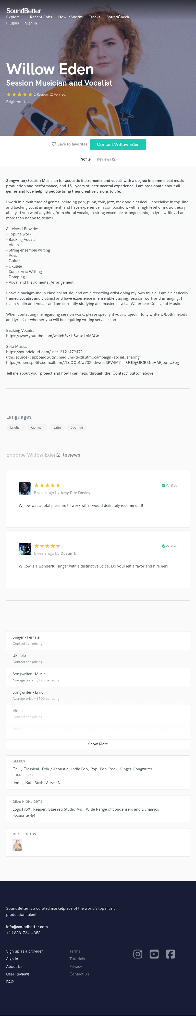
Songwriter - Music (29, 674)
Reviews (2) (106, 159)
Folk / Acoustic (55, 769)
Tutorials (77, 959)
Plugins (12, 23)
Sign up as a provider (24, 951)
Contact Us (79, 974)
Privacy (75, 967)
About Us (14, 967)
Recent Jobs (41, 17)
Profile (85, 159)
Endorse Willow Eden (31, 455)
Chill (17, 769)
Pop (94, 769)
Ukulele (19, 656)
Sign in (31, 23)
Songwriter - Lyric (28, 692)
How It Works (70, 17)
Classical (31, 769)
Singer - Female (26, 637)
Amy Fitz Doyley (75, 493)
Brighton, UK (17, 102)
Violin (18, 711)
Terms (74, 951)
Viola (17, 729)
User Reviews (18, 974)
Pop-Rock (108, 769)
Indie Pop (79, 769)
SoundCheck (117, 17)
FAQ (10, 982)
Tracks (94, 17)
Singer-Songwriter (136, 769)
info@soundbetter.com (27, 927)
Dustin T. (68, 553)
